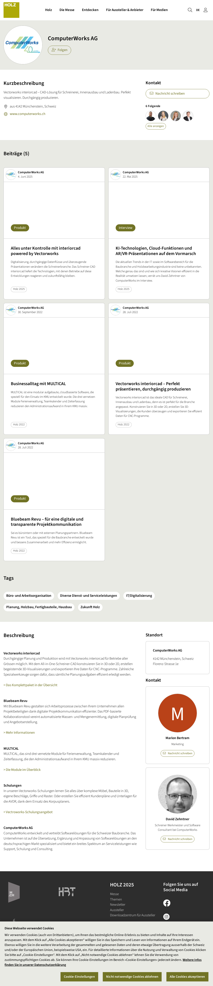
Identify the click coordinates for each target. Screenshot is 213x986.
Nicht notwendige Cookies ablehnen (132, 976)
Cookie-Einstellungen (79, 976)
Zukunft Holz (90, 607)
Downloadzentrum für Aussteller (132, 915)
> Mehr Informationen (19, 732)
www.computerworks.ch (24, 114)
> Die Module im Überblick (22, 769)
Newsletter (117, 904)
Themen (116, 899)
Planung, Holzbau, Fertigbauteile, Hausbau (39, 607)
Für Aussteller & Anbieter (124, 9)
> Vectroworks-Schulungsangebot (28, 812)
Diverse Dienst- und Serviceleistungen (88, 595)
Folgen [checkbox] (60, 50)
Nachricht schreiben (167, 93)
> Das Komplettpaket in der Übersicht (30, 685)
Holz (48, 9)
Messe (114, 894)
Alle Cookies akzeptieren (187, 976)
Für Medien (159, 9)
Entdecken (90, 9)
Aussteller (117, 910)
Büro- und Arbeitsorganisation (28, 595)
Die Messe (66, 9)
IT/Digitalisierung (139, 595)
